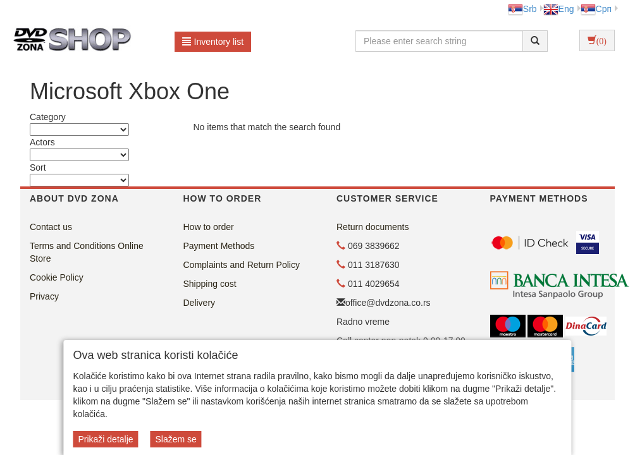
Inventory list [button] (213, 42)
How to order (208, 227)
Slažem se (175, 439)
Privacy (44, 296)
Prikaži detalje (105, 439)
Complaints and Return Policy (241, 265)
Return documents (372, 227)
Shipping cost (210, 284)
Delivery (199, 303)
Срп (596, 9)
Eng (558, 9)
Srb (522, 9)
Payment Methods (219, 246)
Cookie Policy (56, 277)
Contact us (51, 227)
